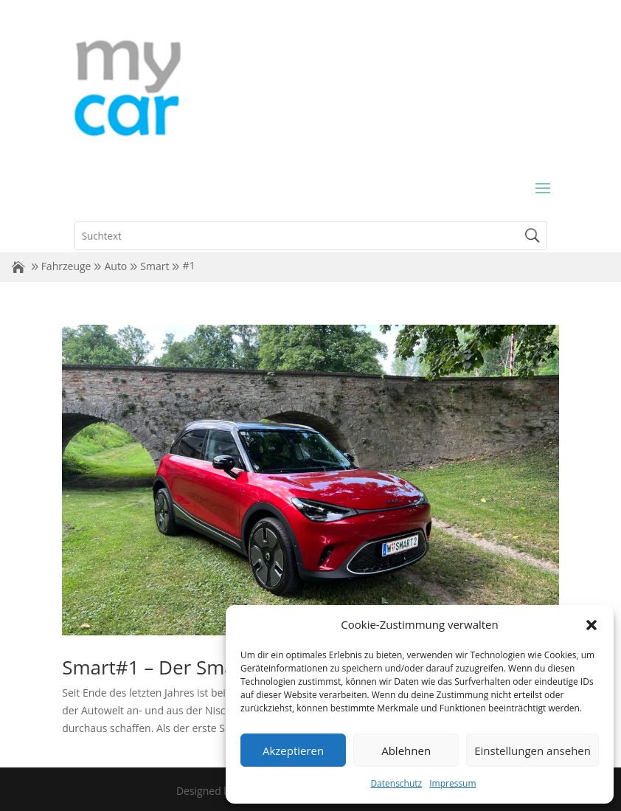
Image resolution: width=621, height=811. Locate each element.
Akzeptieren (293, 750)
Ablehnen (406, 750)
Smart (154, 266)
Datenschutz (396, 783)
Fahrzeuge (66, 266)
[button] (591, 625)
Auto (115, 266)
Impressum (452, 783)
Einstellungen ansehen (532, 750)
